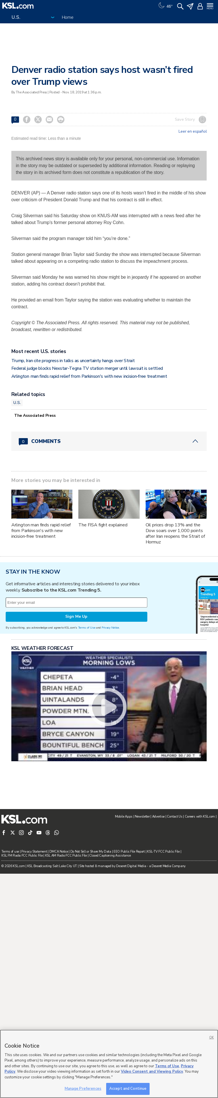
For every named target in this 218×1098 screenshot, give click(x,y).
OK (211, 1037)
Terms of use (10, 851)
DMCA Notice (58, 851)
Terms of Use (86, 627)
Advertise (158, 816)
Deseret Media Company (169, 866)
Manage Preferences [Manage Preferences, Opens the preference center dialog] (83, 1088)
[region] (109, 1064)
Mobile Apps (124, 816)
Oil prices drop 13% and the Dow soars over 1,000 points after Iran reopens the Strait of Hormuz (175, 533)
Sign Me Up (76, 616)
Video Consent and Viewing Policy (152, 1071)
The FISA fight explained (102, 525)
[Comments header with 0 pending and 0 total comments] (109, 441)
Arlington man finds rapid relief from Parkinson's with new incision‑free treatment (89, 376)
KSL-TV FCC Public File (163, 851)
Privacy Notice (110, 627)
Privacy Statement (34, 851)
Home (68, 17)
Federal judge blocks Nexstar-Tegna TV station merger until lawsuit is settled (87, 368)
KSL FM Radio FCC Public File (22, 855)
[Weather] (165, 5)
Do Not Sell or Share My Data (90, 851)
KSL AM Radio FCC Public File (66, 855)
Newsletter (142, 816)
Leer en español (193, 132)
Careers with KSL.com (200, 816)
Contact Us (174, 816)
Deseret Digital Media (131, 866)
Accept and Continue (127, 1088)
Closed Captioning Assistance (110, 855)
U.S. (17, 402)
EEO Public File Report (129, 851)
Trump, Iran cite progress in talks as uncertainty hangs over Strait (73, 361)
